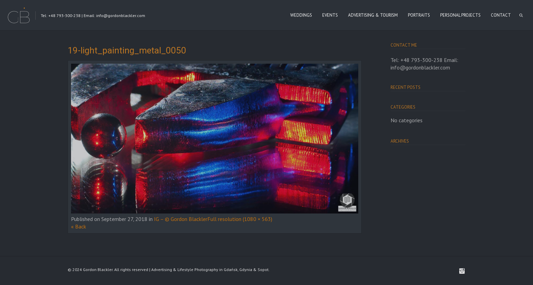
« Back (78, 226)
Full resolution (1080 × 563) (239, 219)
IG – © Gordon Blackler (180, 219)
